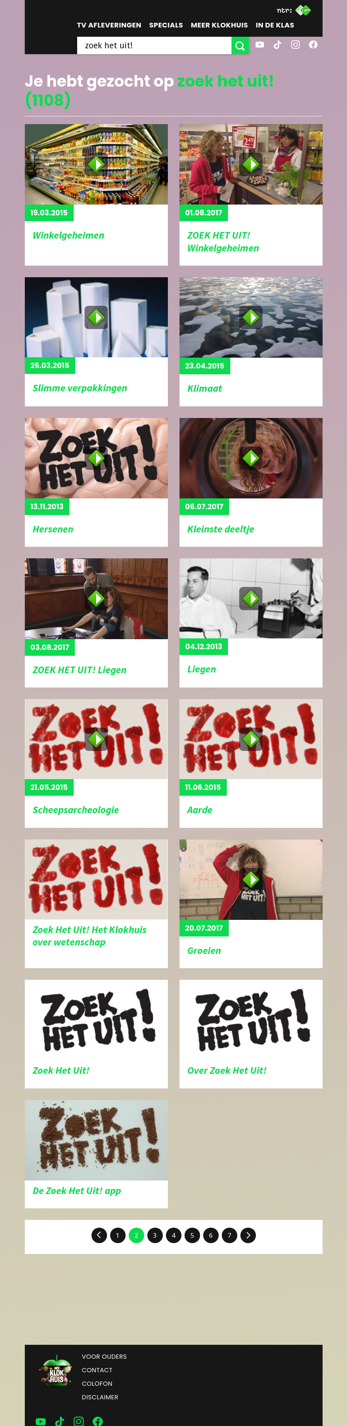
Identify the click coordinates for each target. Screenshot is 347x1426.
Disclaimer (100, 1397)
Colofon (97, 1383)
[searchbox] (154, 45)
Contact (97, 1370)
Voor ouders (104, 1356)
